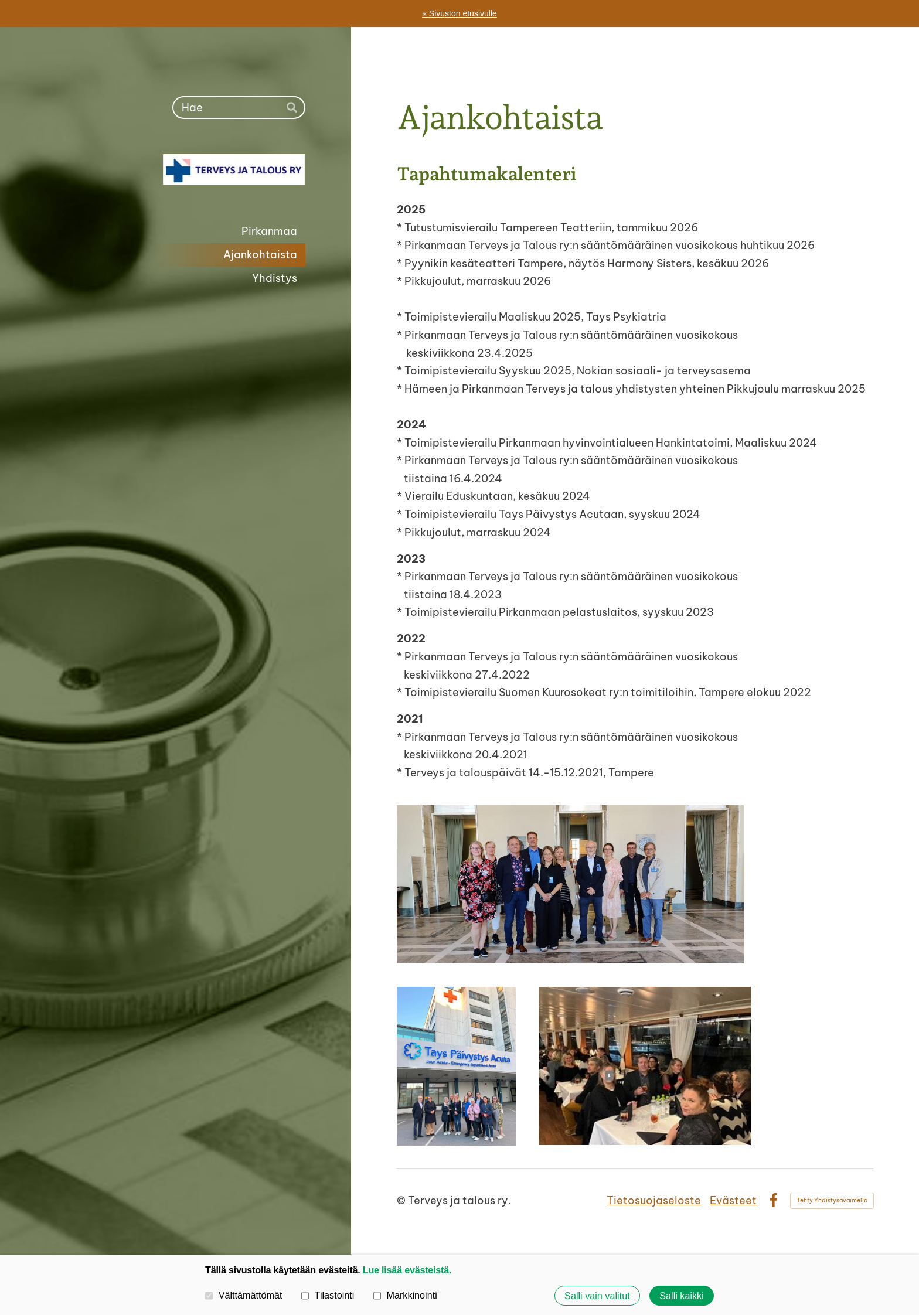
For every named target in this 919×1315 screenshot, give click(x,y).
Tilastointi (327, 1295)
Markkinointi (405, 1295)
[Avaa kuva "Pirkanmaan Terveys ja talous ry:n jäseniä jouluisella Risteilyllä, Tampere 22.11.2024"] (645, 1066)
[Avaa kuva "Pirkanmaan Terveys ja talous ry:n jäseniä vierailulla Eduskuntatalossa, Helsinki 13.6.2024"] (570, 884)
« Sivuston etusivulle (459, 13)
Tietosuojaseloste (654, 1200)
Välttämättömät (243, 1295)
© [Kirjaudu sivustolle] (402, 1200)
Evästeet (733, 1200)
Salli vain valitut (597, 1295)
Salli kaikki (681, 1295)
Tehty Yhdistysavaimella (832, 1200)
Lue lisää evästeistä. (407, 1270)
